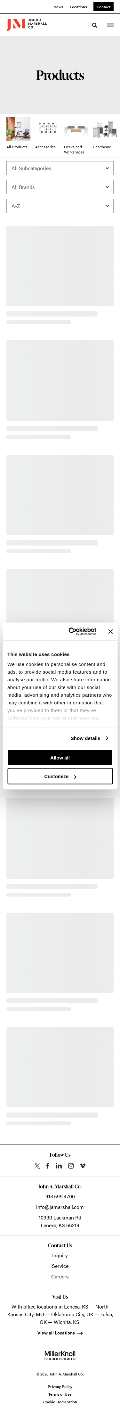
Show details (85, 738)
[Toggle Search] (94, 25)
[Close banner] (110, 631)
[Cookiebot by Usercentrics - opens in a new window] (71, 632)
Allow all (60, 757)
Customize (60, 776)
